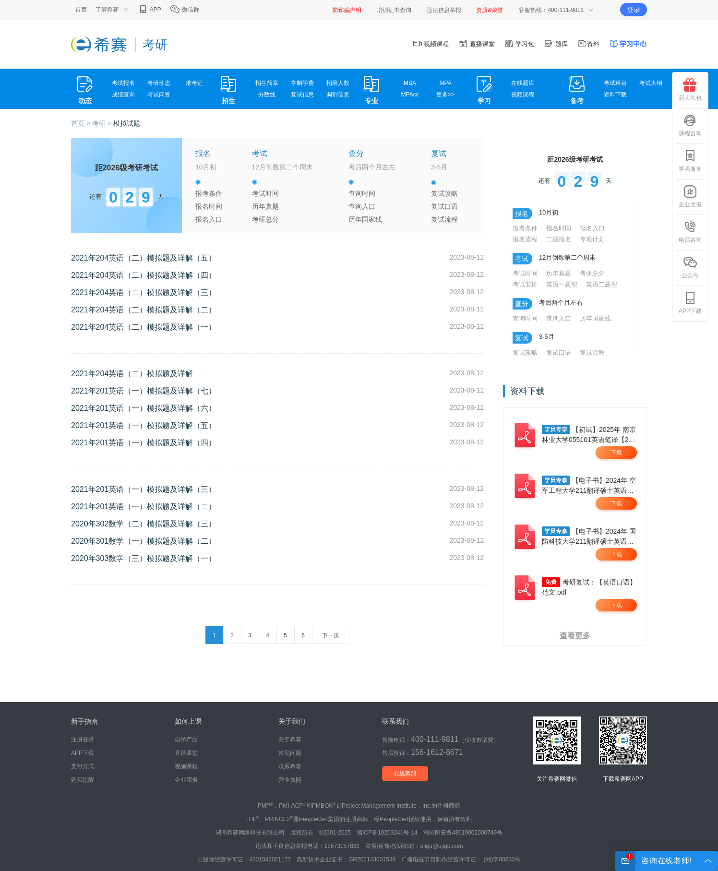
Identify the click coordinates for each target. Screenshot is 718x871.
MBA (410, 83)
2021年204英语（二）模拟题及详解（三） (143, 292)
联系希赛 (289, 766)
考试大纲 (650, 83)
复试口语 (444, 206)
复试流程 (444, 219)
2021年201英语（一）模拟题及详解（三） (143, 489)
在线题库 (522, 83)
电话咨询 (690, 231)
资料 (588, 44)
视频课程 (431, 44)
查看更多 (575, 636)
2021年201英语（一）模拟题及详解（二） (143, 506)
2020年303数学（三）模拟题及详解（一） (143, 558)
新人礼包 (690, 89)
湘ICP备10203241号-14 (387, 832)
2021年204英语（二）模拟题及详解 (132, 374)
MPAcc (410, 94)
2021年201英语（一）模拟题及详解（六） (143, 408)
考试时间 (265, 193)
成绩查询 (123, 94)
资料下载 (615, 94)
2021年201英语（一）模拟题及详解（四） (143, 443)
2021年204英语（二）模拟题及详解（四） (143, 275)
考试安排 (525, 284)
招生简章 (266, 83)
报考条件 (208, 193)
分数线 (266, 94)
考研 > (102, 123)
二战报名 (558, 239)
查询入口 (361, 206)
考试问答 (158, 94)
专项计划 (592, 239)
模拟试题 (126, 123)
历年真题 (265, 206)
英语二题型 (601, 284)
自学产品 (186, 739)
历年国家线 (365, 219)
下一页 (330, 635)
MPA (446, 83)
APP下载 (690, 302)
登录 (633, 9)
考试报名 (123, 83)
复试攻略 (444, 193)
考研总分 (265, 219)
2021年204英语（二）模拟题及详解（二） (143, 310)
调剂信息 (337, 94)
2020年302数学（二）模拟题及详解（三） (143, 524)
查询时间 (361, 193)
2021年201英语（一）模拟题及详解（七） (143, 391)
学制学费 (302, 83)
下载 (616, 452)
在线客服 (405, 773)
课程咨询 (690, 125)
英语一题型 (561, 284)
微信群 (184, 9)
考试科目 (615, 83)
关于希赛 (289, 739)
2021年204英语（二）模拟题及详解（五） (143, 258)
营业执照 (289, 779)
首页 (81, 9)
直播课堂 (476, 44)
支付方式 (82, 766)
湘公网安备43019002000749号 (463, 832)
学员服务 (690, 160)
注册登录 (82, 739)
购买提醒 (82, 779)
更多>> (445, 94)
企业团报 (690, 196)
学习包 (519, 44)
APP (149, 9)
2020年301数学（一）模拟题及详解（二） (143, 541)
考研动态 (158, 83)
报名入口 (208, 219)
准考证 (194, 83)
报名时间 (208, 206)
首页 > (81, 123)
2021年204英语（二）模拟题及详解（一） (143, 327)
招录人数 (337, 83)
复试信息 (302, 94)
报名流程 (525, 239)
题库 (556, 44)
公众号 (690, 267)
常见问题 (289, 753)
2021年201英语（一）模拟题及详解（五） (143, 425)
